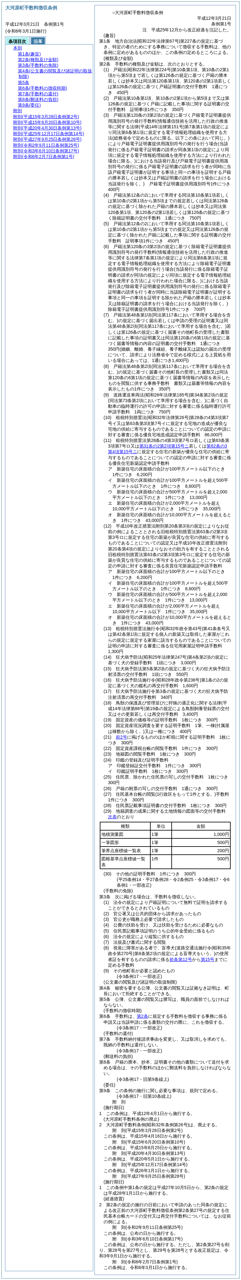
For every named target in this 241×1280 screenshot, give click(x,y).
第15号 (208, 959)
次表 (112, 816)
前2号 (121, 737)
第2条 (142, 1016)
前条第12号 (180, 959)
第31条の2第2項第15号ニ (164, 446)
